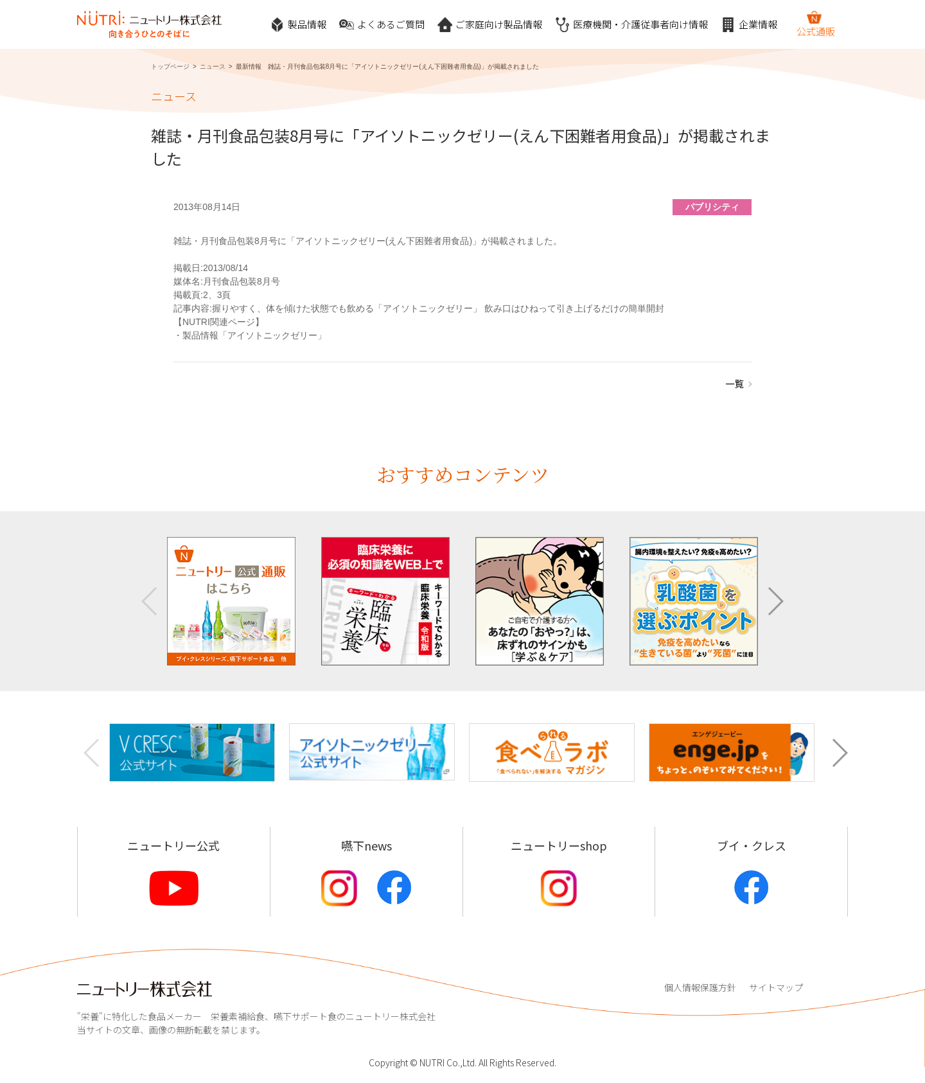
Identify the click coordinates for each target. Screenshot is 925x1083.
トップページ (170, 66)
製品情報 (298, 24)
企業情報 (749, 24)
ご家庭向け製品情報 (489, 24)
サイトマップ (776, 987)
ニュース (212, 66)
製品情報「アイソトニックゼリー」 (254, 335)
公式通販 (816, 24)
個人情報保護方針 (700, 987)
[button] (775, 601)
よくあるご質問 (382, 24)
